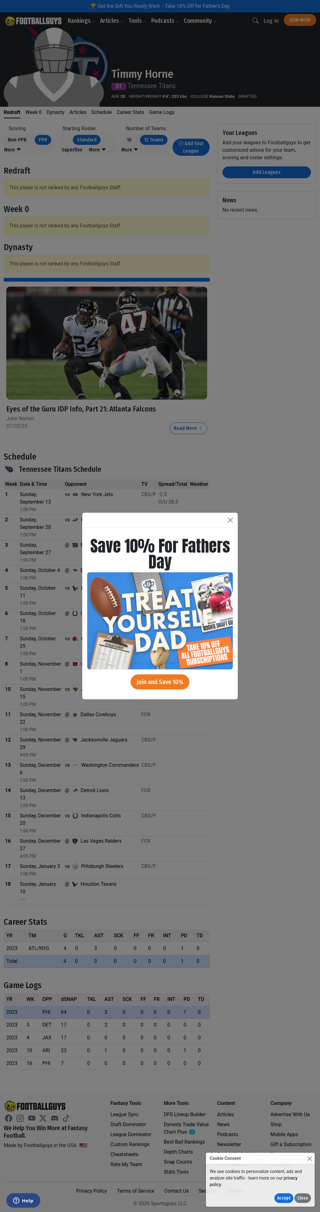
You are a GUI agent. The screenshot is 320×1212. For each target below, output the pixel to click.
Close (302, 1198)
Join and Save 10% (160, 682)
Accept (284, 1198)
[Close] (309, 1158)
